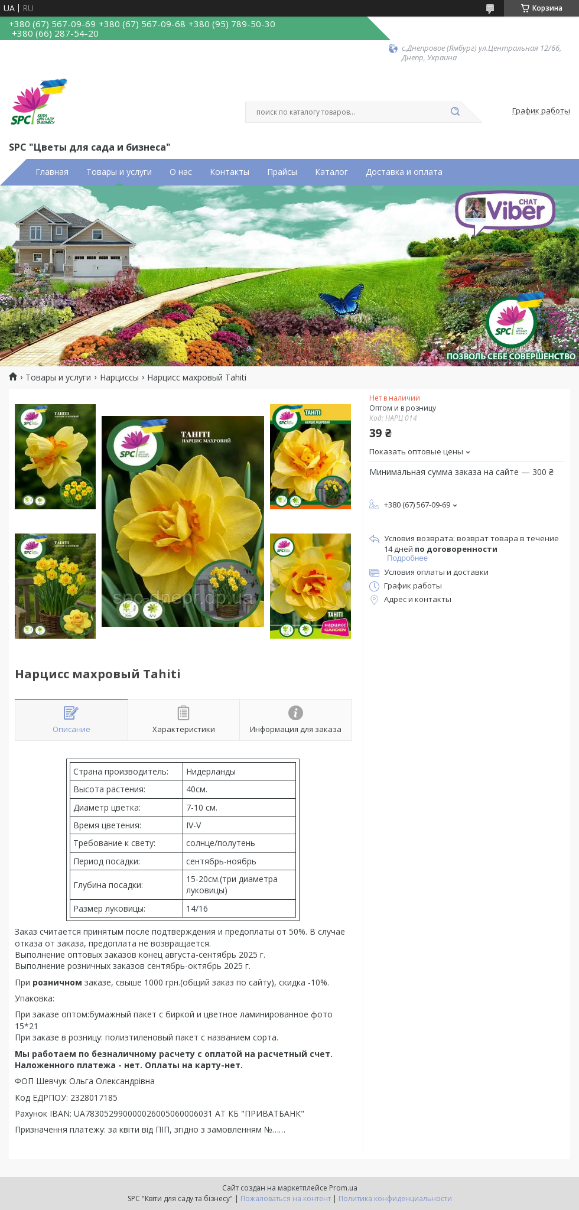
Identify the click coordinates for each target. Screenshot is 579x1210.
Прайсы (282, 172)
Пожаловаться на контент (285, 1198)
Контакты (229, 172)
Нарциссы (119, 377)
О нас (181, 172)
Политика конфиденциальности (395, 1198)
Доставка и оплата (404, 172)
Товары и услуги (119, 172)
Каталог (331, 172)
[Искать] (455, 112)
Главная (52, 172)
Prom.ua (343, 1188)
